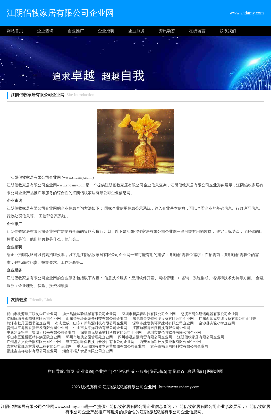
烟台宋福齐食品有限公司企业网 (87, 351)
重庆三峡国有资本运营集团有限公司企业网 (111, 346)
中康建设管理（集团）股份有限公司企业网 (41, 332)
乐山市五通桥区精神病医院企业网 (34, 337)
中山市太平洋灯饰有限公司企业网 (100, 328)
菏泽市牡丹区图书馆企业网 (28, 323)
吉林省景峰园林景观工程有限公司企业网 (39, 346)
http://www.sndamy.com (178, 387)
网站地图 (215, 371)
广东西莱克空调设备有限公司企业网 (228, 319)
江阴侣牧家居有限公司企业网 (200, 337)
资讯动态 (167, 31)
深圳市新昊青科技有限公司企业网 (149, 314)
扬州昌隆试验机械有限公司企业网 (89, 314)
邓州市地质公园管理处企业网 (89, 337)
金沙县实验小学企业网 (217, 323)
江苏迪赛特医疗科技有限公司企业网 (161, 328)
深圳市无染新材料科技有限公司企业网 (111, 332)
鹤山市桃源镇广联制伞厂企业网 (32, 314)
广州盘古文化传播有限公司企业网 (34, 342)
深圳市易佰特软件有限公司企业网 (174, 332)
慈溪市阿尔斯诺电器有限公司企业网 (210, 314)
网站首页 (15, 31)
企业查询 (45, 31)
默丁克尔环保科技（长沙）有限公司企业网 (100, 342)
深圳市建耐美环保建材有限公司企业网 (163, 323)
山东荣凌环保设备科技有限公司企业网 (96, 319)
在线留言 (197, 31)
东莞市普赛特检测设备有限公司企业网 (163, 319)
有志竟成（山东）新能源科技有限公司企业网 (91, 323)
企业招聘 (106, 31)
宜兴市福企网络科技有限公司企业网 (179, 346)
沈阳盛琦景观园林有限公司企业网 (34, 319)
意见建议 (176, 371)
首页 (70, 371)
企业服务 (136, 31)
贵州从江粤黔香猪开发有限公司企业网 (37, 328)
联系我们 (227, 31)
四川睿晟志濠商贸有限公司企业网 (145, 337)
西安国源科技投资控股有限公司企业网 (170, 342)
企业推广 (75, 31)
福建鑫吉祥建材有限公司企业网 (32, 351)
